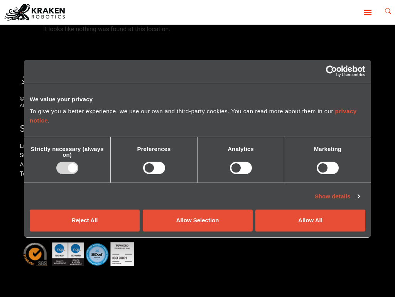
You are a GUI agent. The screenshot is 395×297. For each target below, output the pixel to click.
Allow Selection (197, 220)
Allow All (310, 220)
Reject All (85, 220)
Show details (333, 196)
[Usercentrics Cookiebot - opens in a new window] (331, 71)
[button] (367, 12)
